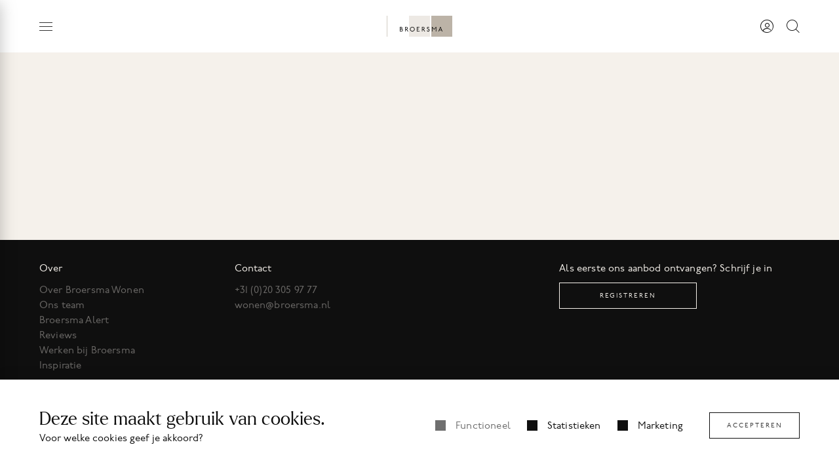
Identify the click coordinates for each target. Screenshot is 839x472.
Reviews (58, 335)
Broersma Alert (74, 319)
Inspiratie (60, 365)
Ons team (62, 304)
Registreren (628, 295)
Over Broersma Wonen (91, 289)
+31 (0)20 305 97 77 (276, 289)
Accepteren (755, 425)
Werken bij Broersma (87, 350)
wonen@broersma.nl (283, 304)
